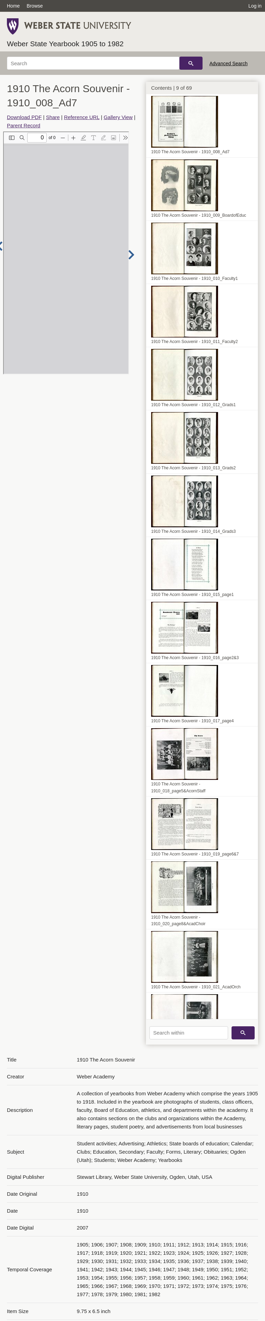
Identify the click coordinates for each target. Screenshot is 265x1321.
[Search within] (188, 1032)
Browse (35, 6)
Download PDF (24, 117)
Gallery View (118, 117)
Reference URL (81, 117)
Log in (255, 6)
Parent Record (23, 125)
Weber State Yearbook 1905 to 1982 (65, 44)
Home (13, 6)
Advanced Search (228, 63)
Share (53, 117)
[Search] (93, 63)
